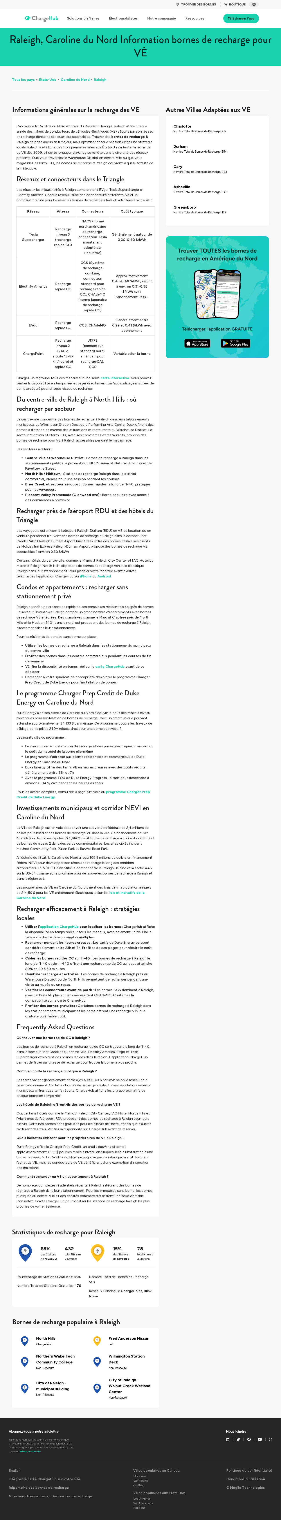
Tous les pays (23, 80)
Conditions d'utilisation (245, 1479)
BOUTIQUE (235, 4)
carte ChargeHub (109, 666)
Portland (139, 1508)
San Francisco (143, 1503)
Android (104, 576)
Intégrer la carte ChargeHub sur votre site (44, 1479)
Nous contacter (30, 1451)
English (14, 1470)
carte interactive (115, 378)
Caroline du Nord (75, 80)
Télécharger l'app (241, 18)
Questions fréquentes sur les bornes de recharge (50, 1496)
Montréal (139, 1476)
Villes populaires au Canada (156, 1470)
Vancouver (140, 1481)
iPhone (86, 576)
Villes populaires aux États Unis (159, 1493)
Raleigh (100, 80)
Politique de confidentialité (249, 1470)
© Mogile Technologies (245, 1488)
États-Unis (47, 80)
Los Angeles (142, 1498)
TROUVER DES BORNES (196, 4)
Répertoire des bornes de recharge (39, 1488)
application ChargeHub (59, 927)
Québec (138, 1485)
